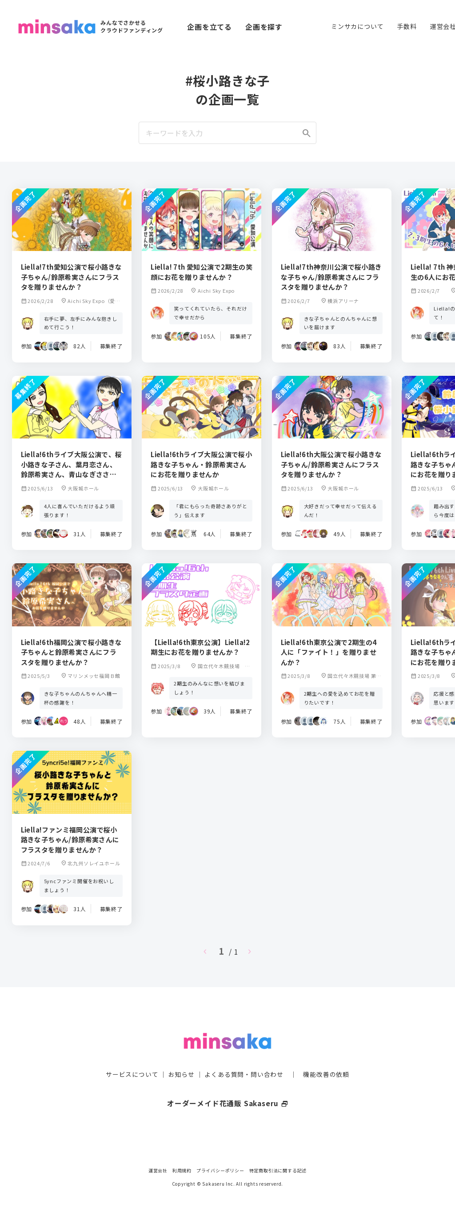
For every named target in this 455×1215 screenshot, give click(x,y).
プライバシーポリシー (220, 1170)
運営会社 (158, 1170)
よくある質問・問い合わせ (243, 1056)
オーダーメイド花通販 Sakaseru (228, 1085)
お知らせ (181, 1056)
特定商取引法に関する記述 (278, 1170)
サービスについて (132, 1056)
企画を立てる (209, 26)
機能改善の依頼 (326, 1056)
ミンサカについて (357, 26)
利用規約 (182, 1170)
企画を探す (264, 26)
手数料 (406, 26)
